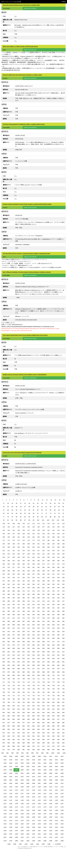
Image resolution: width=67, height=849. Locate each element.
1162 (33, 803)
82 (25, 516)
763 (38, 692)
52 (25, 510)
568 (38, 641)
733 (18, 685)
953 (13, 743)
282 (38, 567)
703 (63, 675)
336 (48, 581)
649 (53, 662)
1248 (22, 830)
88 (50, 516)
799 (23, 702)
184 (4, 543)
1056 (56, 770)
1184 (33, 810)
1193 (22, 813)
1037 (10, 766)
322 (43, 577)
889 (18, 726)
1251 (39, 830)
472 (13, 618)
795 (4, 702)
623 (53, 655)
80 (16, 516)
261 (63, 560)
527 (28, 631)
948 (53, 739)
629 (18, 658)
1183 (27, 810)
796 (9, 702)
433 (13, 608)
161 (18, 537)
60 (59, 510)
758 (13, 692)
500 (23, 624)
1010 (44, 756)
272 (53, 564)
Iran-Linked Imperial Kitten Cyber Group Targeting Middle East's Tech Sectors (25, 335)
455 (58, 611)
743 (4, 689)
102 (48, 520)
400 (43, 597)
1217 (33, 820)
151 (33, 533)
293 (28, 570)
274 (63, 564)
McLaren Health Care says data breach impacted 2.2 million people (22, 75)
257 (43, 560)
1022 (50, 759)
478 (43, 618)
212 (13, 550)
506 (53, 624)
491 (43, 621)
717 (4, 682)
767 (58, 692)
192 (43, 543)
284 (48, 567)
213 (18, 550)
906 (38, 729)
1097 (39, 783)
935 (53, 736)
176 (28, 540)
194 (53, 543)
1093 (16, 783)
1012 (56, 756)
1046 (62, 766)
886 (4, 726)
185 (9, 543)
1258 (16, 834)
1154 (50, 800)
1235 (10, 827)
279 (23, 567)
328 (9, 581)
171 (4, 540)
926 (9, 736)
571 (53, 641)
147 (13, 533)
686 (43, 672)
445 (9, 611)
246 (53, 557)
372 (33, 591)
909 (53, 729)
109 (18, 523)
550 (13, 638)
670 (28, 668)
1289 (9, 844)
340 (4, 584)
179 (43, 540)
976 (63, 746)
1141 (39, 797)
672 (38, 668)
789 (38, 699)
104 (58, 520)
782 (4, 699)
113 (38, 523)
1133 (56, 793)
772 (18, 695)
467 (53, 614)
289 (9, 570)
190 (33, 543)
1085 (33, 780)
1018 (27, 759)
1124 (4, 793)
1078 (56, 776)
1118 (33, 790)
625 (63, 655)
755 (63, 689)
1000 (52, 753)
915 (18, 732)
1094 (22, 783)
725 (43, 682)
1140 (33, 797)
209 (63, 547)
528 (33, 631)
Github (64, 1)
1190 (4, 813)
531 (48, 631)
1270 (22, 837)
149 (23, 533)
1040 (27, 766)
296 (43, 570)
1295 (43, 844)
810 (13, 705)
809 (9, 705)
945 (38, 739)
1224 (10, 824)
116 (53, 523)
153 (43, 533)
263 (9, 564)
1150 (27, 800)
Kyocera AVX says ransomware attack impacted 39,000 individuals (22, 452)
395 (18, 597)
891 (28, 726)
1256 (4, 834)
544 (48, 635)
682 (23, 672)
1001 (58, 753)
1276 (56, 837)
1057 (62, 770)
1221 (56, 820)
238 (13, 557)
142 (53, 530)
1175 (44, 807)
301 (4, 574)
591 (23, 648)
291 (18, 570)
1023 (56, 759)
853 (33, 716)
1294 (37, 844)
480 (53, 618)
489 (33, 621)
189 (28, 543)
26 (42, 503)
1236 (16, 827)
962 (58, 743)
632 (33, 658)
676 (58, 668)
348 (43, 584)
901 (13, 729)
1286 (50, 840)
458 (9, 614)
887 (9, 726)
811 (18, 705)
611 (58, 651)
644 (28, 662)
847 (4, 716)
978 (9, 749)
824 (18, 709)
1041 (33, 766)
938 (4, 739)
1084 (27, 780)
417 (63, 601)
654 (13, 665)
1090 (62, 780)
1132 (50, 793)
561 (4, 641)
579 (28, 645)
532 (53, 631)
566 (28, 641)
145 (4, 533)
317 (18, 577)
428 (53, 604)
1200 (62, 813)
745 (13, 689)
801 (33, 702)
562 (9, 641)
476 (33, 618)
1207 (39, 817)
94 (12, 520)
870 (53, 719)
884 (58, 722)
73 (50, 513)
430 (63, 604)
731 (9, 685)
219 (48, 550)
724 (38, 682)
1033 (50, 763)
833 (63, 709)
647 (43, 662)
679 (9, 672)
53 (29, 510)
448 (23, 611)
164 (33, 537)
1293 (31, 844)
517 (43, 628)
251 (13, 560)
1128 (27, 793)
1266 (62, 834)
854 (38, 716)
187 (18, 543)
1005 (16, 756)
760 (23, 692)
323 (48, 577)
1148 (16, 800)
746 (18, 689)
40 (37, 506)
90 (59, 516)
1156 (62, 800)
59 (54, 510)
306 (28, 574)
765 (48, 692)
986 (48, 749)
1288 (62, 840)
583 (48, 645)
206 (48, 547)
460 (18, 614)
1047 (4, 770)
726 (48, 682)
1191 (10, 813)
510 (9, 628)
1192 (16, 813)
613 (4, 655)
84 (33, 516)
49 (12, 510)
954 (18, 743)
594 (38, 648)
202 (28, 547)
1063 (33, 773)
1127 (22, 793)
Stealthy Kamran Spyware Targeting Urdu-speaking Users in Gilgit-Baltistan (24, 374)
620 (38, 655)
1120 (44, 790)
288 (4, 570)
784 (13, 699)
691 (4, 675)
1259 (22, 834)
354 (9, 587)
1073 (27, 776)
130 (58, 527)
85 (37, 516)
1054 (44, 770)
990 (2, 753)
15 (59, 500)
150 (28, 533)
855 (43, 716)
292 (23, 570)
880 (38, 722)
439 (43, 608)
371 (28, 591)
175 (23, 540)
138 (33, 530)
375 (48, 591)
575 (9, 645)
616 (18, 655)
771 (13, 695)
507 (58, 624)
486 (18, 621)
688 (53, 672)
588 (9, 648)
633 (38, 658)
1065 (44, 773)
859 (63, 716)
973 (48, 746)
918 (33, 732)
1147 (10, 800)
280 (28, 567)
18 (8, 503)
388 (48, 594)
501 (28, 624)
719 (13, 682)
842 (43, 712)
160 (13, 537)
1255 (62, 830)
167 (48, 537)
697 (33, 675)
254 (28, 560)
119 (4, 527)
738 (43, 685)
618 (28, 655)
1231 (50, 824)
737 (38, 685)
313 (63, 574)
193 (48, 543)
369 (18, 591)
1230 (44, 824)
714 (53, 678)
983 (33, 749)
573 (63, 641)
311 (53, 574)
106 (4, 523)
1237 (22, 827)
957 (33, 743)
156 (58, 533)
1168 (4, 807)
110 (23, 523)
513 (23, 628)
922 (53, 732)
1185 (39, 810)
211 (9, 550)
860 (4, 719)
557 (48, 638)
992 (12, 753)
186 (13, 543)
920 (43, 732)
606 (33, 651)
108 (13, 523)
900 (9, 729)
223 (4, 554)
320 (33, 577)
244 (43, 557)
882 (48, 722)
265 (18, 564)
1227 (27, 824)
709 (28, 678)
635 (48, 658)
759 (18, 692)
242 (33, 557)
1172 (27, 807)
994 (22, 753)
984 (38, 749)
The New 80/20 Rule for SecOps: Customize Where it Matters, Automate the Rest (26, 253)
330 (18, 581)
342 (13, 584)
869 (48, 719)
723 (33, 682)
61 (63, 510)
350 (53, 584)
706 (13, 678)
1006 (22, 756)
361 (43, 587)
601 (9, 651)
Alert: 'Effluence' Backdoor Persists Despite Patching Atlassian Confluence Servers (27, 272)
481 (58, 618)
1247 (16, 830)
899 (4, 729)
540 (28, 635)
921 (48, 732)
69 (33, 513)
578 (23, 645)
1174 (39, 807)
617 (23, 655)
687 (48, 672)
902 (18, 729)
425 (38, 604)
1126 (16, 793)
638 (63, 658)
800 (28, 702)
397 (28, 597)
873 (4, 722)
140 (43, 530)
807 (63, 702)
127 (43, 527)
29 (54, 503)
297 (48, 570)
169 (58, 537)
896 (53, 726)
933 (43, 736)
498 (13, 624)
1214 (16, 820)
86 (42, 516)
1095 (27, 783)
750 (38, 689)
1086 (39, 780)
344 (23, 584)
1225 (16, 824)
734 (23, 685)
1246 (10, 830)
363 (53, 587)
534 (63, 631)
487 (23, 621)
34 (12, 506)
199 (13, 547)
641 (13, 662)
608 (43, 651)
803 (43, 702)
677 (63, 668)
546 (58, 635)
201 (23, 547)
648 (48, 662)
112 (33, 523)
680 (13, 672)
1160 (22, 803)
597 (53, 648)
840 (33, 712)
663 (58, 665)
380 (9, 594)
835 (9, 712)
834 (4, 712)
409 (23, 601)
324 (53, 577)
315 (9, 577)
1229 (39, 824)
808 (4, 705)
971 (38, 746)
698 (38, 675)
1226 (22, 824)
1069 (4, 776)
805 (53, 702)
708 (23, 678)
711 (38, 678)
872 (63, 719)
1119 (39, 790)
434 (18, 608)
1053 (39, 770)
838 (23, 712)
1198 (50, 813)
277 (13, 567)
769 (4, 695)
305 (23, 574)
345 (28, 584)
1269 (16, 837)
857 (53, 716)
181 (53, 540)
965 (9, 746)
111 (28, 523)
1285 (44, 840)
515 (33, 628)
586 (63, 645)
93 (8, 520)
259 (53, 560)
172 (9, 540)
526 (23, 631)
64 (12, 513)
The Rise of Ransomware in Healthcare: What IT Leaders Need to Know (24, 124)
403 (58, 597)
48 (8, 510)
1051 (27, 770)
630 (23, 658)
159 (9, 537)
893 (38, 726)
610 (53, 651)
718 (9, 682)
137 (28, 530)
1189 (62, 810)
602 (13, 651)
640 (9, 662)
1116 (22, 790)
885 (63, 722)
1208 (44, 817)
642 (18, 662)
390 (58, 594)
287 (63, 567)
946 (43, 739)
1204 (22, 817)
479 (48, 618)
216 (33, 550)
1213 (10, 820)
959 (43, 743)
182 (58, 540)
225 (13, 554)
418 (4, 604)
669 (23, 668)
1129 (33, 793)
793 (58, 699)
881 (43, 722)
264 (13, 564)
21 (21, 503)
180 (48, 540)
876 (18, 722)
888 (13, 726)
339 (63, 581)
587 (4, 648)
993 (17, 753)
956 (28, 743)
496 (4, 624)
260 (58, 560)
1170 (16, 807)
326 (63, 577)
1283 (33, 840)
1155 (56, 800)
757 (9, 692)
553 (28, 638)
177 (33, 540)
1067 (56, 773)
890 (23, 726)
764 (43, 692)
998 (42, 753)
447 (18, 611)
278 (18, 567)
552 (23, 638)
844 (53, 712)
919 (38, 732)
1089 (56, 780)
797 (13, 702)
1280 (16, 840)
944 (33, 739)
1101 (62, 783)
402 (53, 597)
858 (58, 716)
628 (13, 658)
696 (28, 675)
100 (38, 520)
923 (58, 732)
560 (63, 638)
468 (58, 614)
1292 (26, 844)
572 (58, 641)
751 (43, 689)
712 (43, 678)
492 (48, 621)
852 (28, 716)
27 (46, 503)
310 (48, 574)
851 (23, 716)
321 (38, 577)
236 (4, 557)
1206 (33, 817)
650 (58, 662)
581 (38, 645)
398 (33, 597)
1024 (62, 759)
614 (9, 655)
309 (43, 574)
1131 (44, 793)
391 (63, 594)
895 (48, 726)
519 (53, 628)
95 (16, 520)
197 (4, 547)
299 (58, 570)
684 (33, 672)
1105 (22, 786)
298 (53, 570)
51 (21, 510)
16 (64, 500)
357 (23, 587)
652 (4, 665)
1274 (44, 837)
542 (38, 635)
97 (25, 520)
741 (58, 685)
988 (58, 749)
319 (28, 577)
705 (9, 678)
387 (43, 594)
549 (9, 638)
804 (48, 702)
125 (33, 527)
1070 (10, 776)
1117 (27, 790)
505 (48, 624)
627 (9, 658)
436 (28, 608)
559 (58, 638)
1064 (39, 773)
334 (38, 581)
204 (38, 547)
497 (9, 624)
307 (33, 574)
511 (13, 628)
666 (9, 668)
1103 (10, 786)
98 (29, 520)
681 (18, 672)
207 (53, 547)
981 (23, 749)
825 (23, 709)
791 (48, 699)
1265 (56, 834)
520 (58, 628)
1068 (62, 773)
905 (33, 729)
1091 (4, 783)
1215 (22, 820)
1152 (39, 800)
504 (43, 624)
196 (63, 543)
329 (13, 581)
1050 (22, 770)
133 (9, 530)
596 (48, 648)
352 (63, 584)
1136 (10, 797)
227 (23, 554)
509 (4, 628)
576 (13, 645)
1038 (16, 766)
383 (23, 594)
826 (28, 709)
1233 (62, 824)
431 (4, 608)
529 (38, 631)
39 (33, 506)
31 (63, 503)
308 (38, 574)
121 (13, 527)
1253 (50, 830)
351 (58, 584)
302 (9, 574)
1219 (44, 820)
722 (28, 682)
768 (63, 692)
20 (16, 503)
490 (38, 621)
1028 (22, 763)
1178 (62, 807)
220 (53, 550)
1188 (56, 810)
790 (43, 699)
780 (58, 695)
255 (33, 560)
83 (29, 516)
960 (48, 743)
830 (48, 709)
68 (29, 513)
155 (53, 533)
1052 (33, 770)
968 (23, 746)
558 (53, 638)
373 (38, 591)
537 (13, 635)
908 (48, 729)
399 (38, 597)
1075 (39, 776)
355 (13, 587)
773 (23, 695)
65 (16, 513)
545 (53, 635)
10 (38, 500)
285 (53, 567)
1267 (4, 837)
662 (53, 665)
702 (58, 675)
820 (63, 705)
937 (63, 736)
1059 (10, 773)
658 (33, 665)
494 (58, 621)
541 (33, 635)
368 (13, 591)
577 (18, 645)
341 (9, 584)
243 (38, 557)
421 (18, 604)
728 (58, 682)
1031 (39, 763)
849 (13, 716)
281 (33, 567)
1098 (44, 783)
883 (53, 722)
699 (43, 675)
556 (43, 638)
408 (18, 601)
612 (63, 651)
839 (28, 712)
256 (38, 560)
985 (43, 749)
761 (28, 692)
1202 (10, 817)
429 (58, 604)
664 (63, 665)
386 (38, 594)
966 (13, 746)
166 (43, 537)
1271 (27, 837)
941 (18, 739)
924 (63, 732)
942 (23, 739)
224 (9, 554)
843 (48, 712)
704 (4, 678)
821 (4, 709)
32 (4, 506)
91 (63, 516)
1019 (33, 759)
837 (18, 712)
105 (63, 520)
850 (18, 716)
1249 (27, 830)
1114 (10, 790)
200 (18, 547)
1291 (20, 844)
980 (18, 749)
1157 (4, 803)
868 (43, 719)
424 (33, 604)
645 (33, 662)
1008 (33, 756)
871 (58, 719)
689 (58, 672)
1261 (33, 834)
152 (38, 533)
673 (43, 668)
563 (13, 641)
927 (13, 736)
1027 (16, 763)
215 (28, 550)
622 (48, 655)
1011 (50, 756)
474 (23, 618)
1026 (10, 763)
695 (23, 675)
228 (28, 554)
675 (53, 668)
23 (29, 503)
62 (4, 513)
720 (18, 682)
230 (38, 554)
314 (4, 577)
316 (13, 577)
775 (33, 695)
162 (23, 537)
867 (38, 719)
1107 (33, 786)
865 (28, 719)
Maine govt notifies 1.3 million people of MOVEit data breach (20, 46)
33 (8, 506)
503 (38, 624)
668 (18, 668)
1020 (39, 759)
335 (43, 581)
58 (50, 510)
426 (43, 604)
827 (33, 709)
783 (9, 699)
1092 (10, 783)
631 (28, 658)
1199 (56, 813)
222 (63, 550)
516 (38, 628)
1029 (27, 763)
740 (53, 685)
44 (54, 506)
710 (33, 678)
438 (38, 608)
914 (13, 732)
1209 (50, 817)
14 (55, 500)
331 (23, 581)
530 (43, 631)
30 (59, 503)
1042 (39, 766)
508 (63, 624)
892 (33, 726)
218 (43, 550)
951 (4, 743)
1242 (50, 827)
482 (63, 618)
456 (63, 611)
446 (13, 611)
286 (58, 567)
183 (63, 540)
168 (53, 537)
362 (48, 587)
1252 (44, 830)
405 (4, 601)
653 (9, 665)
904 (28, 729)
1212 (4, 820)
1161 (27, 803)
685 (38, 672)
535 (4, 635)
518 (48, 628)
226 (18, 554)
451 (38, 611)
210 (4, 550)
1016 (16, 759)
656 (23, 665)
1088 (50, 780)
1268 (10, 837)
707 (18, 678)
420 (13, 604)
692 (9, 675)
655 (18, 665)
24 (33, 503)
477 (38, 618)
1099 (50, 783)
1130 (39, 793)
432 (9, 608)
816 (43, 705)
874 (9, 722)
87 (46, 516)
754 (58, 689)
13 (51, 500)
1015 (10, 759)
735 (28, 685)
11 (42, 500)
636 (53, 658)
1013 (62, 756)
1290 (14, 844)
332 (28, 581)
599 (63, 648)
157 (63, 533)
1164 (44, 803)
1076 (44, 776)
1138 (22, 797)
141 (48, 530)
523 (9, 631)
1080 (4, 780)
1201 (4, 817)
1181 (16, 810)
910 (58, 729)
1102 (4, 786)
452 (43, 611)
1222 (62, 820)
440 (48, 608)
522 (4, 631)
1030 (33, 763)
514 (28, 628)
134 (13, 530)
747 (23, 689)
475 (28, 618)
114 (43, 523)
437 (33, 608)
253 (23, 560)
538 (18, 635)
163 (28, 537)
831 (53, 709)
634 (43, 658)
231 (43, 554)
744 (9, 689)
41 (42, 506)
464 (38, 614)
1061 (22, 773)
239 (18, 557)
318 (23, 577)
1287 (56, 840)
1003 (4, 756)
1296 (48, 844)
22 (25, 503)
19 (12, 503)
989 (63, 749)
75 (59, 513)
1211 (62, 817)
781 (63, 695)
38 (29, 506)
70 (37, 513)
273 (58, 564)
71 (42, 513)
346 (33, 584)
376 (53, 591)
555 (38, 638)
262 (4, 564)
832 (58, 709)
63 (8, 513)
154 (48, 533)
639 (4, 662)
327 (4, 581)
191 (38, 543)
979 (13, 749)
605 (28, 651)
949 (58, 739)
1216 (27, 820)
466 (48, 614)
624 (58, 655)
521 (63, 628)
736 (33, 685)
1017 (22, 759)
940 (13, 739)
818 (53, 705)
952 (9, 743)
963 (63, 743)
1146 (4, 800)
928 (18, 736)
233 (53, 554)
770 (9, 695)
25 (37, 503)
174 (18, 540)
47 (4, 510)
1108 (39, 786)
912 (4, 732)
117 (58, 523)
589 (13, 648)
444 (4, 611)
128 (48, 527)
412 (38, 601)
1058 (4, 773)
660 (43, 665)
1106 (27, 786)
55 (37, 510)
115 (48, 523)
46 (63, 506)
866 (33, 719)
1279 (10, 840)
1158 (10, 803)
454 (53, 611)
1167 (62, 803)
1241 (44, 827)
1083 (22, 780)
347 (38, 584)
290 (13, 570)
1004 (10, 756)
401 (48, 597)
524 (13, 631)
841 (38, 712)
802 (38, 702)
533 (58, 631)
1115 (16, 790)
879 (33, 722)
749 (33, 689)
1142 (44, 797)
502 (33, 624)
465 (43, 614)
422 (23, 604)
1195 (33, 813)
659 (38, 665)
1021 (44, 759)
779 (53, 695)
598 (58, 648)
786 (23, 699)
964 (4, 746)
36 (21, 506)
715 (58, 678)
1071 (16, 776)
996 (32, 753)
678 (4, 672)
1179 (4, 810)
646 (38, 662)
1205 (27, 817)
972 (43, 746)
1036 (4, 766)
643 (23, 662)
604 (23, 651)
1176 (50, 807)
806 (58, 702)
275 (4, 567)
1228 (33, 824)
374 (43, 591)
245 (48, 557)
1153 (44, 800)
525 (18, 631)
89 (54, 516)
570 (48, 641)
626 (4, 658)
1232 (56, 824)
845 (58, 712)
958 (38, 743)
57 (46, 510)
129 (53, 527)
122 (18, 527)
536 (9, 635)
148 (18, 533)
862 (13, 719)
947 (48, 739)
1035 (62, 763)
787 (28, 699)
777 (43, 695)
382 (18, 594)
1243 (56, 827)
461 (23, 614)
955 (23, 743)
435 (23, 608)
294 (33, 570)
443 (63, 608)
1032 (44, 763)
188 (23, 543)
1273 (39, 837)
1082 (16, 780)
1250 (33, 830)
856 (48, 716)
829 (43, 709)
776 (38, 695)
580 (33, 645)
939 (9, 739)
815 (38, 705)
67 (25, 513)
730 (4, 685)
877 (23, 722)
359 (33, 587)
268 (33, 564)
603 (18, 651)
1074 (33, 776)
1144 (56, 797)
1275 (50, 837)
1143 (50, 797)
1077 (50, 776)
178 (38, 540)
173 (13, 540)
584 (53, 645)
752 (48, 689)
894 (43, 726)
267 (28, 564)
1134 (62, 793)
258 (48, 560)
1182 (22, 810)
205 (43, 547)
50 (16, 510)
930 (28, 736)
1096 (33, 783)
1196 (39, 813)
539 (23, 635)
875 (13, 722)
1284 (39, 840)
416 (58, 601)
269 (38, 564)
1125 (10, 793)
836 (13, 712)
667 (13, 668)
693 (13, 675)
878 (28, 722)
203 (33, 547)
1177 (56, 807)
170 (63, 537)
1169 (10, 807)
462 (28, 614)
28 (50, 503)
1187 (50, 810)
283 (43, 567)
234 (58, 554)
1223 (4, 824)
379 (4, 594)
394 (13, 597)
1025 (4, 763)
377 (58, 591)
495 (63, 621)
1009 (39, 756)
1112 (62, 786)
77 (4, 516)
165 (38, 537)
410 (28, 601)
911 (63, 729)
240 (23, 557)
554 (33, 638)
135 (18, 530)
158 (4, 537)
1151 (33, 800)
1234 (4, 827)
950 (63, 739)
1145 (62, 797)
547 (63, 635)
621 (43, 655)
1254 (56, 830)
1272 (33, 837)
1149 (22, 800)
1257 (10, 834)
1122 (56, 790)
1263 (44, 834)
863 (18, 719)
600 (4, 651)
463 (33, 614)
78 (8, 516)
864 (23, 719)
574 (4, 645)
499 (18, 624)
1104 (16, 786)
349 (48, 584)
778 (48, 695)
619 (33, 655)
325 (58, 577)
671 (33, 668)
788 (33, 699)
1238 (27, 827)
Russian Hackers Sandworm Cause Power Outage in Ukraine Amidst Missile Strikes (27, 204)
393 (9, 597)
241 (28, 557)
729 (63, 682)
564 (18, 641)
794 (63, 699)
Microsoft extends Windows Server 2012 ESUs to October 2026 (21, 5)
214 (23, 550)
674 (48, 668)
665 (4, 668)
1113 (4, 790)
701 (53, 675)
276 (9, 567)
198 (9, 547)
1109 (44, 786)
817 (48, 705)
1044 (50, 766)
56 (42, 510)
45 (59, 506)
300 (63, 570)
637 (58, 658)
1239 (33, 827)
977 (4, 749)
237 (9, 557)
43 (50, 506)
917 (28, 732)
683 (28, 672)
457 (4, 614)
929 (23, 736)
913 (9, 732)
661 (48, 665)
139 (38, 530)
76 (63, 513)
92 (3, 520)
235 (63, 554)
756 (4, 692)
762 (33, 692)
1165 (50, 803)
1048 (10, 770)
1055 (50, 770)
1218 (39, 820)
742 (63, 685)
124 (28, 527)
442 (58, 608)
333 (33, 581)
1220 (50, 820)
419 (9, 604)
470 (4, 618)
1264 (50, 834)
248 (63, 557)
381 (13, 594)
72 (46, 513)
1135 (4, 797)
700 (48, 675)
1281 (22, 840)
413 (43, 601)
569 (43, 641)
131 (63, 527)
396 (23, 597)
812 (23, 705)
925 (4, 736)
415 (53, 601)
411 (33, 601)
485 (13, 621)
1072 (22, 776)
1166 (56, 803)
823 (13, 709)
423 (28, 604)
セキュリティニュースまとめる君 (11, 1)
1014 (4, 759)
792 (53, 699)
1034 (56, 763)
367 (9, 591)
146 (9, 533)
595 (43, 648)
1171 (22, 807)
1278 (4, 840)
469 (63, 614)
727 (53, 682)
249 (4, 560)
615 (13, 655)
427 (48, 604)
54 (33, 510)
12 (47, 500)
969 (28, 746)
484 (9, 621)
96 (20, 520)
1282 (27, 840)
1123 (62, 790)
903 (23, 729)
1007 (27, 756)
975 (58, 746)
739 (48, 685)
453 (48, 611)
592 (28, 648)
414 (48, 601)
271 (48, 564)
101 (43, 520)
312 (58, 574)
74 (54, 513)
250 (9, 560)
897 (58, 726)
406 (9, 601)
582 (43, 645)
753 (53, 689)
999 (47, 753)
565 (23, 641)
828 (38, 709)
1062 (27, 773)
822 (9, 709)
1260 (27, 834)
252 (18, 560)
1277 (62, 837)
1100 (56, 783)
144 (63, 530)
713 (48, 678)
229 (33, 554)
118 (63, 523)
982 (28, 749)
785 (18, 699)
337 (53, 581)
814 (33, 705)
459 (13, 614)
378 (63, 591)
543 (43, 635)
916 (23, 732)
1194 (27, 813)
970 (33, 746)
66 (21, 513)
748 (28, 689)
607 (38, 651)
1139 (27, 797)
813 (28, 705)
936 (58, 736)
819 (58, 705)
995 (27, 753)
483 (4, 621)
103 (53, 520)
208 (58, 547)
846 (63, 712)
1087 (44, 780)
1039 (22, 766)
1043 (44, 766)
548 (4, 638)
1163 (39, 803)
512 (18, 628)
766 (53, 692)
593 (33, 648)
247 (58, 557)
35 (16, 506)
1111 (56, 786)
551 (18, 638)
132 (4, 530)
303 (13, 574)
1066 (50, 773)
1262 (39, 834)
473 (18, 618)
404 (63, 597)
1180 (10, 810)
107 (9, 523)
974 (53, 746)
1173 (33, 807)
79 (12, 516)
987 (53, 749)
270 (43, 564)
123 (23, 527)
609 (48, 651)
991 (7, 753)
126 (38, 527)
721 (23, 682)
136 (23, 530)
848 (9, 716)
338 (58, 581)
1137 (16, 797)
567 (33, 641)
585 (58, 645)
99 (33, 520)
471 (9, 618)
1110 (50, 786)
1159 (16, 803)
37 (25, 506)
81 (21, 516)
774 (28, 695)
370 (23, 591)
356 (18, 587)
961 (53, 743)
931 (33, 736)
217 (38, 550)
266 (23, 564)
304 (18, 574)
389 (53, 594)
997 (37, 753)
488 (28, 621)
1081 (10, 780)
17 (4, 503)
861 (9, 719)
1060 (16, 773)
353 (4, 587)
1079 (62, 776)
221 (58, 550)
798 (18, 702)
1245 (4, 830)
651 (63, 662)
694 (18, 675)
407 (13, 601)
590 (18, 648)
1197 (44, 813)
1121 (50, 790)
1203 (16, 817)
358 (28, 587)
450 (33, 611)
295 (38, 570)
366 (4, 591)
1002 (64, 753)
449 (28, 611)
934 (48, 736)
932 (38, 736)
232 (48, 554)
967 (18, 746)
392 (4, 597)
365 (63, 587)
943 (28, 739)
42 (46, 506)
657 (28, 665)
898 (63, 726)
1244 (62, 827)
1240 (39, 827)
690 (63, 672)
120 (9, 527)
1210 (56, 817)
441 (53, 608)
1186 (44, 810)
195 (58, 543)
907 (43, 729)
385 (33, 594)
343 (18, 584)
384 (28, 594)
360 (38, 587)
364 (58, 587)
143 (58, 530)
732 (13, 685)
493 (53, 621)
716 (63, 678)
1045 (56, 766)
